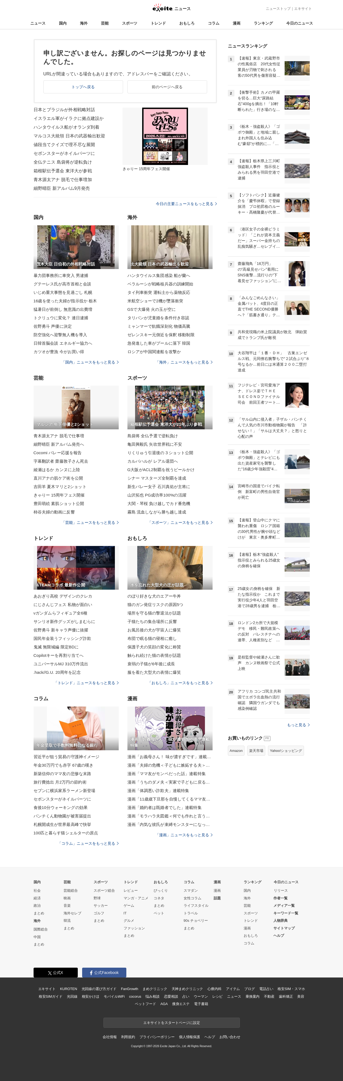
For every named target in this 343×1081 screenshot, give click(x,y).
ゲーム (129, 905)
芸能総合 (71, 890)
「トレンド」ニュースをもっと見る (86, 683)
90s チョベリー (196, 920)
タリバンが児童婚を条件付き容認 (158, 317)
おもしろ (187, 23)
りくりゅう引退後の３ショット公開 (160, 452)
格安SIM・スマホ (291, 989)
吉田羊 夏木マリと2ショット (60, 486)
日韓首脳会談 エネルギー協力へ (63, 343)
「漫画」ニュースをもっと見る (184, 835)
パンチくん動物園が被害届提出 (62, 816)
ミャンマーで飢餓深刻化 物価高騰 (158, 326)
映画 (67, 898)
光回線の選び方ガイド (99, 989)
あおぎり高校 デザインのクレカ (63, 596)
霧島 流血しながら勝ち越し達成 (156, 512)
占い (185, 996)
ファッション (134, 928)
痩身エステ (181, 1004)
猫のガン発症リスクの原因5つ (155, 604)
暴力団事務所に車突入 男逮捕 (61, 275)
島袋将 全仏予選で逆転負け (152, 435)
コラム (213, 23)
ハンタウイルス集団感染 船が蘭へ (158, 275)
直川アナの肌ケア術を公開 (58, 478)
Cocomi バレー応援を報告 (58, 452)
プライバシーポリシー (157, 1037)
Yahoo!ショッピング (286, 751)
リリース (281, 890)
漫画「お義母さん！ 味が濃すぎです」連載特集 (170, 756)
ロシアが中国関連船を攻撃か (154, 351)
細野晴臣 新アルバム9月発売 (62, 188)
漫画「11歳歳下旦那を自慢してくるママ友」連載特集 (170, 799)
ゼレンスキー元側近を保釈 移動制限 (161, 334)
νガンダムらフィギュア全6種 (61, 613)
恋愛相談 (171, 996)
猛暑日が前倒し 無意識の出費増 (63, 309)
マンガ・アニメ (136, 898)
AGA (164, 1004)
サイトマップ (284, 928)
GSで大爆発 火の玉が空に (151, 309)
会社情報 (110, 1037)
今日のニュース (299, 23)
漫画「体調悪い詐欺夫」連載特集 (158, 790)
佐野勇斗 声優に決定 (53, 326)
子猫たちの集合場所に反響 (152, 621)
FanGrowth (129, 989)
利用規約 (128, 1037)
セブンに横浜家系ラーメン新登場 (65, 790)
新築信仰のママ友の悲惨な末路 (62, 773)
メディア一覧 (284, 905)
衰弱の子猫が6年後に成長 (151, 663)
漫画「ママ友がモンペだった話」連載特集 (166, 773)
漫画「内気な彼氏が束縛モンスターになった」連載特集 (170, 824)
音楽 (67, 905)
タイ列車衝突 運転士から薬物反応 (158, 292)
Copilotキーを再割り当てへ (59, 655)
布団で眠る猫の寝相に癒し (152, 638)
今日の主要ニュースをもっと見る (186, 204)
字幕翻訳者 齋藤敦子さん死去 (61, 461)
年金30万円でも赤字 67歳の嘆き (64, 765)
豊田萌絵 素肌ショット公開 (59, 503)
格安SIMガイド (50, 996)
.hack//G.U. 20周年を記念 (57, 672)
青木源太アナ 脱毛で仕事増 (59, 435)
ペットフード (145, 1004)
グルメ (129, 920)
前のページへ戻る (167, 87)
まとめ (39, 913)
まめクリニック (154, 989)
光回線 (72, 996)
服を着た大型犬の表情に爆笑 (154, 672)
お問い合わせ (229, 1037)
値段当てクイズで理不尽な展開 (64, 144)
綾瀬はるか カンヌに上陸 (57, 469)
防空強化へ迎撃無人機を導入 (60, 334)
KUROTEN (68, 989)
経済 (37, 898)
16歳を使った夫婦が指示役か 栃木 (65, 301)
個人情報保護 (189, 1037)
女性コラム (192, 898)
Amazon (236, 751)
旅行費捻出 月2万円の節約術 (60, 782)
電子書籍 (201, 1004)
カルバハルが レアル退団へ (152, 461)
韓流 (67, 920)
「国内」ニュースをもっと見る (90, 362)
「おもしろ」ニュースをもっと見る (180, 683)
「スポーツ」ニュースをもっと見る (180, 522)
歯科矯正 (286, 996)
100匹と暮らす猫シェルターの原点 (66, 833)
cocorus (135, 996)
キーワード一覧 (285, 913)
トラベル (191, 913)
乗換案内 (253, 996)
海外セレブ (72, 913)
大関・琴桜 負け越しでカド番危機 (158, 503)
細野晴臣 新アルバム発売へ (59, 444)
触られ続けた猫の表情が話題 (154, 655)
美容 (300, 996)
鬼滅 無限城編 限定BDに (56, 647)
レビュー (131, 890)
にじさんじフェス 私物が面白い (63, 604)
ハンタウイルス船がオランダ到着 (67, 127)
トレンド (158, 23)
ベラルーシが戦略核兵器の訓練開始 (160, 284)
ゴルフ (99, 913)
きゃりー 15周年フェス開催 (59, 495)
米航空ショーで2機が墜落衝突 (155, 301)
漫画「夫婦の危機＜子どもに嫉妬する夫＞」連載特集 (170, 765)
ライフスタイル (196, 905)
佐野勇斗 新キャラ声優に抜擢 (61, 630)
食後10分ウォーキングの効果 (61, 807)
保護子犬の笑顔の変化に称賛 (154, 647)
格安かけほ (90, 996)
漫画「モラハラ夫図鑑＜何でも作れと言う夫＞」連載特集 (170, 816)
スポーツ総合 (104, 890)
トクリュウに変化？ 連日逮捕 (61, 317)
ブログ (249, 989)
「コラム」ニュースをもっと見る (88, 843)
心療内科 (214, 989)
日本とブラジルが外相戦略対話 (64, 109)
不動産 (269, 996)
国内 (63, 23)
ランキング (263, 23)
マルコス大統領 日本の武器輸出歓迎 (69, 136)
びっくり (161, 890)
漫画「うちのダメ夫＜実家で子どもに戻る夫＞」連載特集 (170, 782)
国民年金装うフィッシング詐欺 (62, 638)
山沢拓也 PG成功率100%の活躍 (156, 495)
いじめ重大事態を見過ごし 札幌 (63, 292)
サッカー (101, 905)
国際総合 (41, 929)
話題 (217, 898)
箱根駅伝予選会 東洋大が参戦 (63, 171)
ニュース (38, 23)
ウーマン (201, 996)
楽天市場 (256, 751)
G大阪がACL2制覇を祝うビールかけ (161, 469)
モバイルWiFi (114, 996)
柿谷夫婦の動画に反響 (54, 512)
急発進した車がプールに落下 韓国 (158, 343)
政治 (37, 905)
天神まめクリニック (187, 989)
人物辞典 (280, 920)
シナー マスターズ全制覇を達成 (156, 478)
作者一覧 (280, 898)
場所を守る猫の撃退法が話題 (154, 613)
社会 (37, 890)
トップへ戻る (83, 87)
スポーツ (129, 23)
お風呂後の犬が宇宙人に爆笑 (154, 630)
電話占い (266, 989)
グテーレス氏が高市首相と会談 (62, 284)
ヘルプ (278, 936)
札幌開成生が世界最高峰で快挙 (62, 824)
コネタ (159, 898)
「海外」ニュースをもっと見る (184, 362)
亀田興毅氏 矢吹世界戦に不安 (154, 444)
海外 (84, 23)
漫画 (236, 23)
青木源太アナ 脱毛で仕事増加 (63, 179)
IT (125, 913)
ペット (159, 913)
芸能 (105, 23)
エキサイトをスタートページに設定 (171, 1023)
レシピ (217, 996)
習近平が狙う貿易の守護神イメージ (67, 756)
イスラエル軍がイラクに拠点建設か (69, 118)
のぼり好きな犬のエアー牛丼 (154, 596)
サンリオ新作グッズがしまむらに (65, 621)
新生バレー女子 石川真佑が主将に (158, 486)
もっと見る (298, 725)
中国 (37, 937)
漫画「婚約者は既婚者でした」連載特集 (164, 807)
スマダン (191, 890)
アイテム (233, 989)
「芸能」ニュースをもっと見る (90, 522)
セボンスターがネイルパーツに (64, 153)
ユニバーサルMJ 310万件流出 (61, 663)
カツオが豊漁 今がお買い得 (59, 351)
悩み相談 (152, 996)
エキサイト (303, 9)
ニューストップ (278, 9)
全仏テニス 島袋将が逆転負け (63, 162)
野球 (97, 898)
